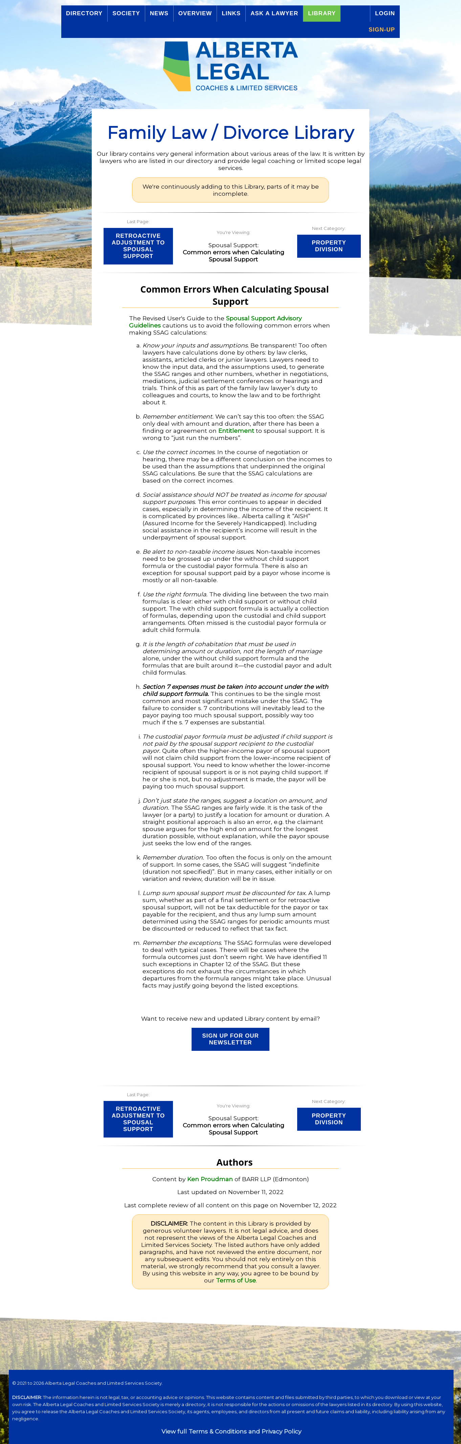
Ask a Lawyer (274, 13)
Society (126, 13)
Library (322, 13)
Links (231, 13)
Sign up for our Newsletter (230, 1039)
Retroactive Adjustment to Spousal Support (138, 246)
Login (385, 13)
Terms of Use (236, 1280)
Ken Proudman (210, 1179)
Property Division (329, 246)
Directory (84, 13)
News (159, 13)
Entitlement (236, 430)
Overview (195, 13)
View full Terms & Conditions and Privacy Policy (231, 1431)
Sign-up (382, 29)
